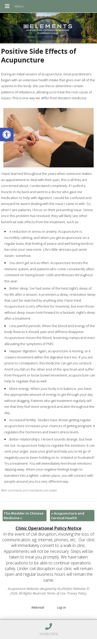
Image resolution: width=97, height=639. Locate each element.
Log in (61, 607)
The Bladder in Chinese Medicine (23, 515)
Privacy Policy (76, 593)
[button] (6, 134)
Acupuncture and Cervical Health (67, 515)
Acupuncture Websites (23, 588)
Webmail (37, 607)
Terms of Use (56, 593)
